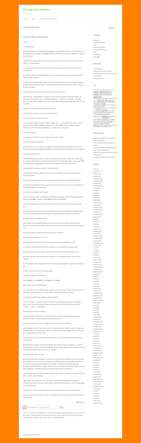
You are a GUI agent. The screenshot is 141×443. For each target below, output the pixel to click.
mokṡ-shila (64, 415)
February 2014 (97, 374)
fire (83, 413)
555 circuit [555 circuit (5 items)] (96, 89)
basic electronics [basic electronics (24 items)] (102, 91)
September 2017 (98, 271)
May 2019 (96, 224)
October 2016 (97, 298)
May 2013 (96, 396)
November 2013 (98, 381)
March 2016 (96, 314)
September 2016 (98, 300)
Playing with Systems (36, 9)
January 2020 (97, 205)
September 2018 (98, 243)
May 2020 (96, 195)
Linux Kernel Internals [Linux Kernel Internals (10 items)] (101, 114)
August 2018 (97, 245)
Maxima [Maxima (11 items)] (112, 116)
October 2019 (97, 212)
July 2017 (96, 276)
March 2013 (96, 400)
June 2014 (96, 365)
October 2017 (97, 269)
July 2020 (96, 190)
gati (24, 415)
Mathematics (97, 54)
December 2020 (97, 178)
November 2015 (98, 324)
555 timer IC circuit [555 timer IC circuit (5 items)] (104, 89)
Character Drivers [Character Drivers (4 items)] (113, 98)
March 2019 (96, 229)
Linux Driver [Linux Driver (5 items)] (111, 110)
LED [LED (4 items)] (94, 110)
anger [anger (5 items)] (112, 89)
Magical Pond (110, 157)
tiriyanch (30, 417)
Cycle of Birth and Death (35, 36)
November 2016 (98, 295)
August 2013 (97, 388)
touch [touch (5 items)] (109, 126)
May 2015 (96, 338)
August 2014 (97, 360)
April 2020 (96, 197)
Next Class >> (80, 402)
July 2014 (96, 362)
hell (32, 415)
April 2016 (96, 312)
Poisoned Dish (97, 76)
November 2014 (98, 353)
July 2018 (96, 248)
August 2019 (97, 217)
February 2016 (97, 317)
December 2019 (97, 207)
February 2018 (97, 260)
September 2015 (98, 329)
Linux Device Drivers (99, 47)
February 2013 (97, 403)
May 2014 (96, 367)
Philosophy (40, 413)
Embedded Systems (99, 42)
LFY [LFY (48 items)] (98, 110)
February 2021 (97, 174)
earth (80, 413)
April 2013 (96, 398)
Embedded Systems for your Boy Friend (105, 73)
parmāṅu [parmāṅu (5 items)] (112, 119)
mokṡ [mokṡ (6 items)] (95, 119)
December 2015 (97, 322)
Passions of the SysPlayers (48, 19)
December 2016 (97, 293)
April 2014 (96, 369)
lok (55, 415)
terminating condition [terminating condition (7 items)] (100, 126)
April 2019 (96, 226)
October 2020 (97, 183)
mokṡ (58, 415)
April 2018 (96, 255)
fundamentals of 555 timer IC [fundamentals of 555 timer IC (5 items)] (101, 108)
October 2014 (97, 355)
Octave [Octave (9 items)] (99, 119)
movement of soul (73, 415)
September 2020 (98, 186)
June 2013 (96, 393)
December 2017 (97, 264)
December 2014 (97, 350)
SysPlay (25, 19)
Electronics (96, 40)
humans (44, 415)
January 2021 (97, 176)
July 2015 (96, 334)
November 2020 (98, 181)
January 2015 (97, 348)
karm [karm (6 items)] (115, 108)
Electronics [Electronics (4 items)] (112, 102)
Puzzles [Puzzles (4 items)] (95, 122)
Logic (94, 52)
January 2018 (97, 262)
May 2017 (96, 281)
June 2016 (96, 307)
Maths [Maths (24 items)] (104, 116)
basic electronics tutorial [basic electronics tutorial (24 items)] (102, 95)
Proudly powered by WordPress (31, 434)
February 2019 (97, 231)
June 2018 (96, 250)
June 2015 (96, 336)
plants (81, 415)
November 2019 (98, 209)
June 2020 (96, 193)
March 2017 (96, 286)
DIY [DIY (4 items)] (114, 100)
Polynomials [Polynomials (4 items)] (96, 121)
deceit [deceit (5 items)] (95, 100)
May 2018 (96, 252)
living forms (50, 415)
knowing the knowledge (46, 51)
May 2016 (96, 310)
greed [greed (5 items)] (111, 108)
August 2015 (97, 331)
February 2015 (97, 345)
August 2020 (97, 188)
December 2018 (97, 236)
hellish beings (37, 415)
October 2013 (97, 384)
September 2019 (98, 214)
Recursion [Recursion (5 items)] (100, 122)
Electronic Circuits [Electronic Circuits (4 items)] (104, 102)
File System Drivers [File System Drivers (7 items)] (99, 103)
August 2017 (97, 274)
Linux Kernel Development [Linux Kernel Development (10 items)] (103, 112)
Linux (95, 45)
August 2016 (97, 302)
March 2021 (96, 171)
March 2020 (96, 200)
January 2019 (97, 233)
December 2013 (97, 379)
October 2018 (97, 240)
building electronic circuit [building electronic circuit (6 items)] (100, 98)
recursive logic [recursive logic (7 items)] (108, 122)
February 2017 (97, 288)
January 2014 (97, 376)
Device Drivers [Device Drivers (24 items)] (105, 100)
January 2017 (97, 291)
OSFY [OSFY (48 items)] (106, 118)
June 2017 (96, 279)
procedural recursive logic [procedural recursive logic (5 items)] (107, 121)
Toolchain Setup (98, 69)
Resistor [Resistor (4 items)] (107, 123)
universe (35, 417)
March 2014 (96, 372)
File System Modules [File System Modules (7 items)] (100, 105)
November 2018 (98, 238)
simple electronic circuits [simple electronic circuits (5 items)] (110, 125)
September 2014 (98, 357)
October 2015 (97, 326)
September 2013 (98, 386)
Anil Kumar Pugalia (58, 417)
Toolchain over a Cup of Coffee (102, 71)
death (76, 413)
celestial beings (69, 413)
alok (54, 413)
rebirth (25, 417)
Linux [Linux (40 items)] (104, 110)
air (52, 413)
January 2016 (97, 319)
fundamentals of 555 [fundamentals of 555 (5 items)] (99, 106)
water (40, 417)
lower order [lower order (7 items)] (97, 116)
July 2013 (96, 391)
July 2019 (96, 219)
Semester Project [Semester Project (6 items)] (98, 125)
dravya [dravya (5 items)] (95, 102)
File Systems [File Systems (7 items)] (111, 105)
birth (63, 413)
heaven (28, 415)
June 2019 (96, 221)
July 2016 (96, 305)
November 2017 (98, 267)
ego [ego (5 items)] (99, 102)
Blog (33, 19)
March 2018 (96, 257)
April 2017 (96, 283)
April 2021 (96, 169)
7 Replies (25, 42)
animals (58, 413)
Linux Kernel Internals (99, 49)
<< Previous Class (28, 46)
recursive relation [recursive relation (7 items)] (99, 123)
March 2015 (96, 343)
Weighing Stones (98, 78)
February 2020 (97, 202)
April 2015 (96, 341)
